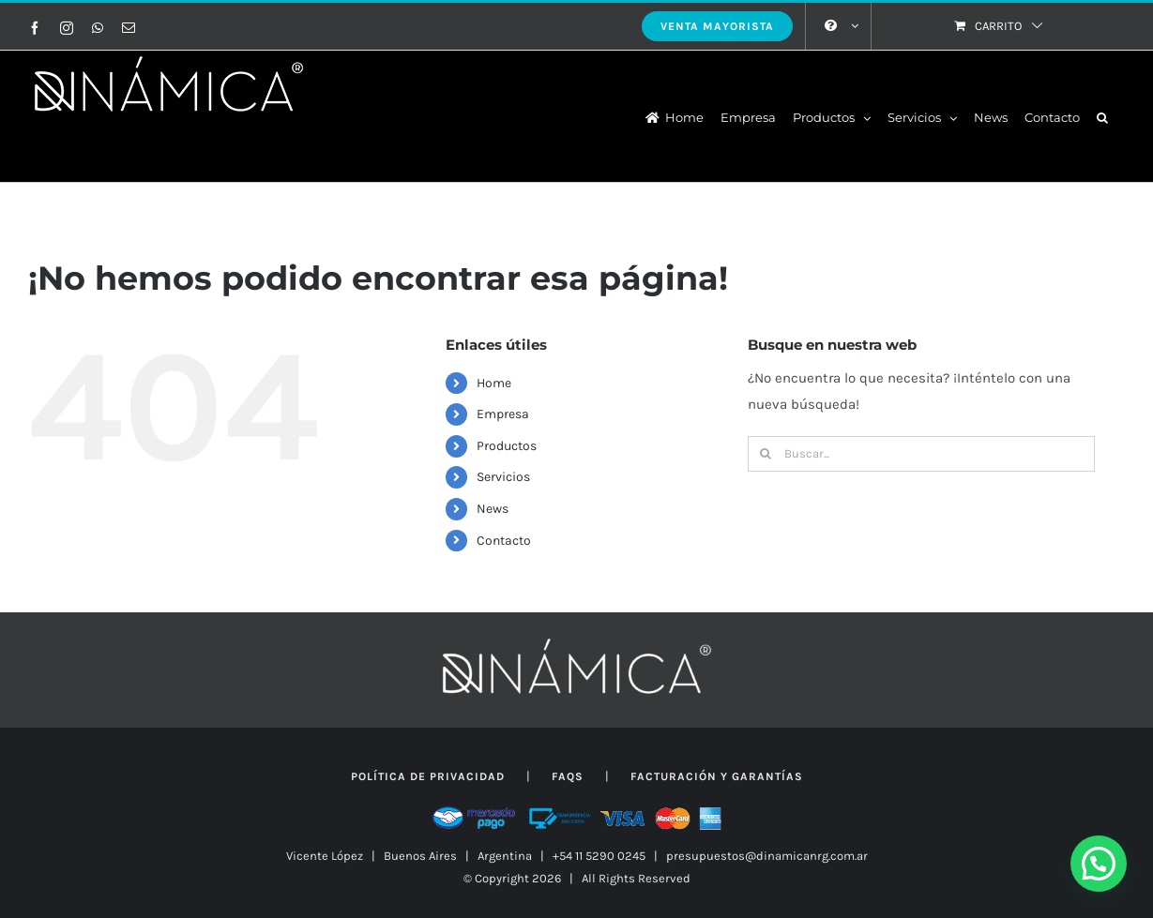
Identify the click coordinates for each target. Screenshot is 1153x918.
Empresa (503, 414)
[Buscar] (765, 454)
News (492, 509)
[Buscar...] (921, 454)
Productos (507, 446)
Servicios (503, 477)
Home (494, 383)
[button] (1102, 116)
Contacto (504, 541)
